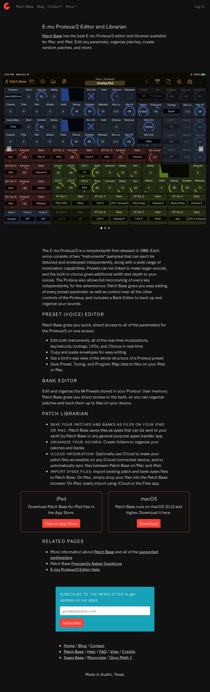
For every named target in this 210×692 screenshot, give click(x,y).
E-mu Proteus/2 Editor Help (75, 569)
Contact (97, 645)
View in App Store (61, 523)
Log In (200, 6)
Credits (128, 651)
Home (69, 645)
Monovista (96, 657)
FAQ (103, 651)
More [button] (70, 6)
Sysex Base (74, 657)
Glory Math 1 (120, 657)
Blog (40, 6)
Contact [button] (54, 6)
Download (148, 523)
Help (91, 651)
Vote (114, 651)
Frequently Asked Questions (96, 563)
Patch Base (25, 6)
